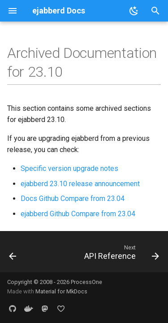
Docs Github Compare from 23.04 (73, 198)
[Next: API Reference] (120, 254)
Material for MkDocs (61, 291)
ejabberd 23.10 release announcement (80, 183)
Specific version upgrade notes (69, 168)
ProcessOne (86, 282)
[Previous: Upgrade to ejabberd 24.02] (13, 254)
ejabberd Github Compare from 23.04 (78, 214)
